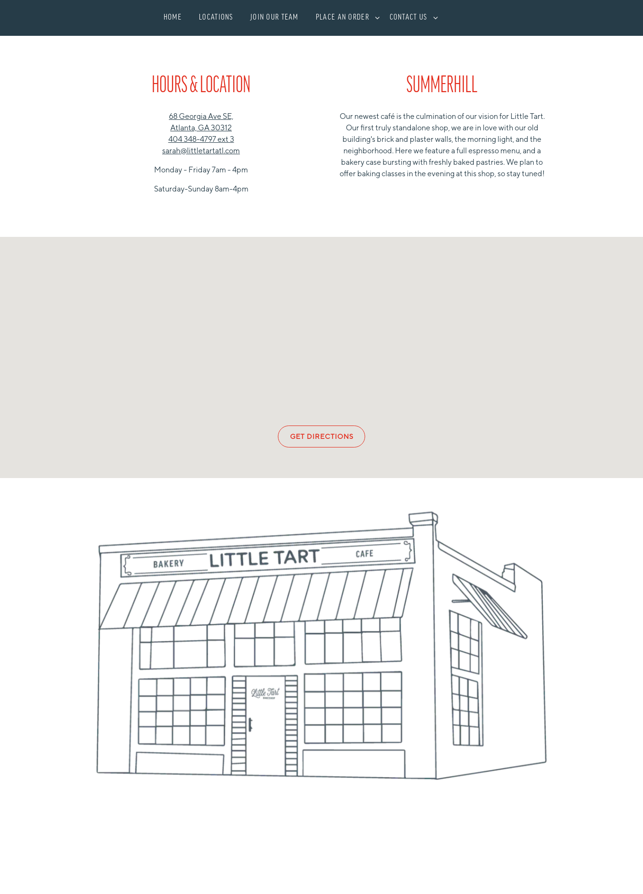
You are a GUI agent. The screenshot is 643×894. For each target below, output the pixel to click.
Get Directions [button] (321, 436)
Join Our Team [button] (274, 17)
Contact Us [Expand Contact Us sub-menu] (412, 16)
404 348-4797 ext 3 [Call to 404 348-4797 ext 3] (201, 139)
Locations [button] (216, 17)
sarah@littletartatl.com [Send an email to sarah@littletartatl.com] (201, 150)
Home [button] (173, 17)
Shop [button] (468, 30)
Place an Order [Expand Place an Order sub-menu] (346, 16)
